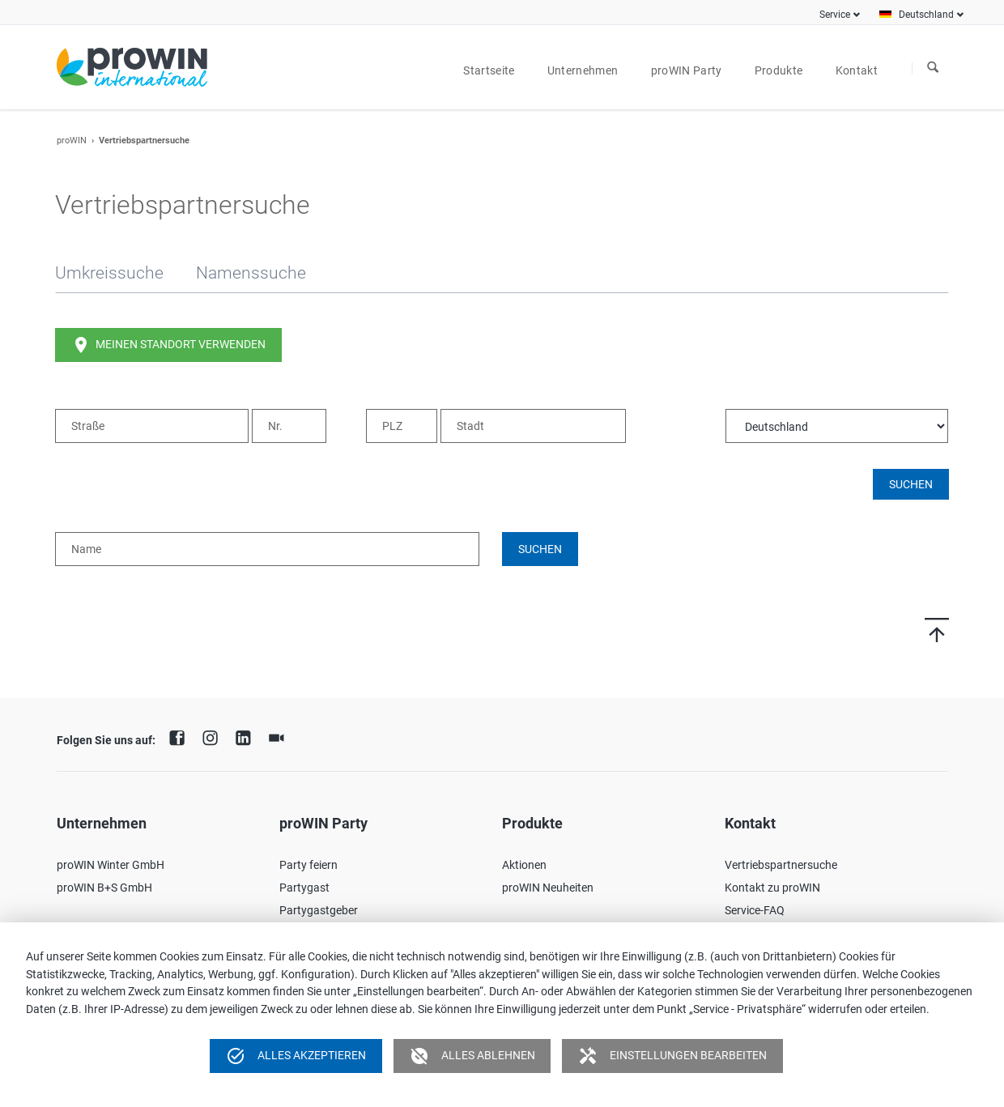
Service (834, 14)
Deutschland (926, 14)
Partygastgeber (318, 910)
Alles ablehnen (472, 1056)
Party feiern (308, 864)
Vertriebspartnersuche (781, 864)
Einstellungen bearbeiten (672, 1056)
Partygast (304, 887)
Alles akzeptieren (296, 1056)
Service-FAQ (755, 910)
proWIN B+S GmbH (104, 887)
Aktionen (524, 864)
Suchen (933, 68)
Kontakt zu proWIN (772, 887)
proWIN (72, 140)
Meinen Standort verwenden (168, 345)
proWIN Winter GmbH (110, 864)
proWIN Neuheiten (547, 887)
